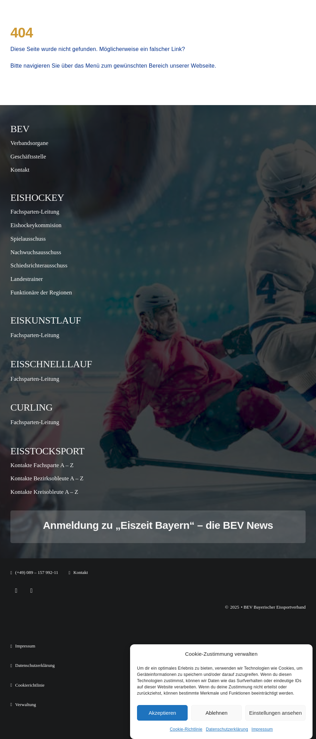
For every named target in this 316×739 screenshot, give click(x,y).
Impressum (262, 729)
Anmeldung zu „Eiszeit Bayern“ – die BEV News (158, 525)
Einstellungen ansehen (275, 713)
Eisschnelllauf (51, 364)
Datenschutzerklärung (227, 729)
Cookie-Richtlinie (186, 729)
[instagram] (31, 590)
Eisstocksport (47, 451)
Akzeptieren (162, 713)
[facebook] (16, 590)
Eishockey (37, 197)
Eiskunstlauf (45, 320)
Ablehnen (216, 713)
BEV (19, 128)
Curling (31, 407)
